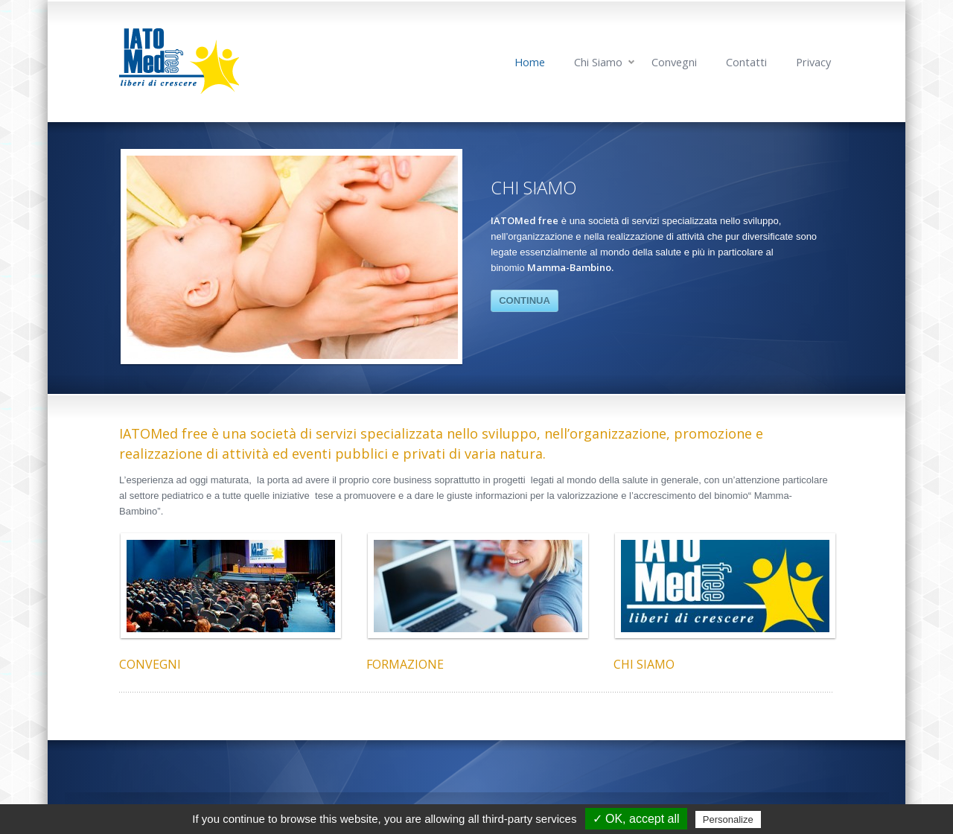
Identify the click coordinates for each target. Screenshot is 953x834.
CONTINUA (524, 300)
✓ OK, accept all (636, 818)
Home (529, 62)
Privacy (813, 62)
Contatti (746, 62)
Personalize (728, 819)
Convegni (674, 62)
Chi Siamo (598, 62)
